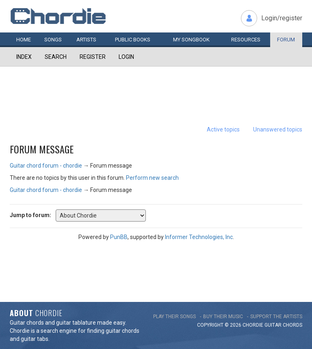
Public (132, 40)
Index (24, 57)
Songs (53, 40)
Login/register (281, 18)
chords (292, 325)
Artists (86, 40)
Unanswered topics (277, 129)
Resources (245, 40)
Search (56, 57)
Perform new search (152, 177)
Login (126, 57)
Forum (286, 40)
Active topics (223, 129)
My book (191, 40)
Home (23, 40)
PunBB (119, 237)
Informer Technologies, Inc (199, 237)
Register (93, 57)
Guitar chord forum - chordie (46, 165)
